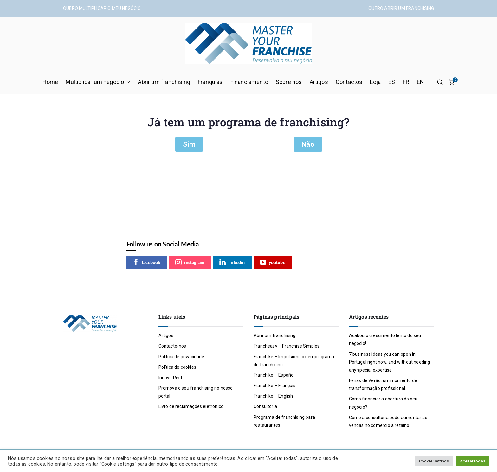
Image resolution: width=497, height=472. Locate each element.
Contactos (349, 82)
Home (50, 82)
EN (420, 82)
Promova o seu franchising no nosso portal (195, 392)
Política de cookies (177, 367)
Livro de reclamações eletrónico (191, 406)
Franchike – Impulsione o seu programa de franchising (294, 360)
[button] (127, 82)
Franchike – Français (275, 385)
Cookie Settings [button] (434, 461)
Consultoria (265, 406)
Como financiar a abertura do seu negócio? (383, 402)
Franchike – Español (274, 375)
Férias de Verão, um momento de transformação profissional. (383, 384)
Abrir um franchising (164, 82)
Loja (375, 82)
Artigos (319, 82)
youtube (272, 262)
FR (406, 82)
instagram (189, 262)
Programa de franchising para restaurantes (284, 421)
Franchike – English (273, 396)
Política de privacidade (181, 356)
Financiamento (249, 82)
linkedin (232, 262)
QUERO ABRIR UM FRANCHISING (401, 8)
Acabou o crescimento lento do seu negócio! (385, 339)
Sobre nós (289, 82)
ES (391, 82)
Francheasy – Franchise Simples (287, 345)
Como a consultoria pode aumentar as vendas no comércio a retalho (388, 421)
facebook (146, 262)
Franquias (210, 82)
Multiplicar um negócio (98, 82)
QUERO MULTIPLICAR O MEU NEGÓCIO (102, 8)
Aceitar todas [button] (472, 461)
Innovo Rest (170, 377)
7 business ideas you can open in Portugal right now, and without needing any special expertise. (389, 362)
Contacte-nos (172, 345)
